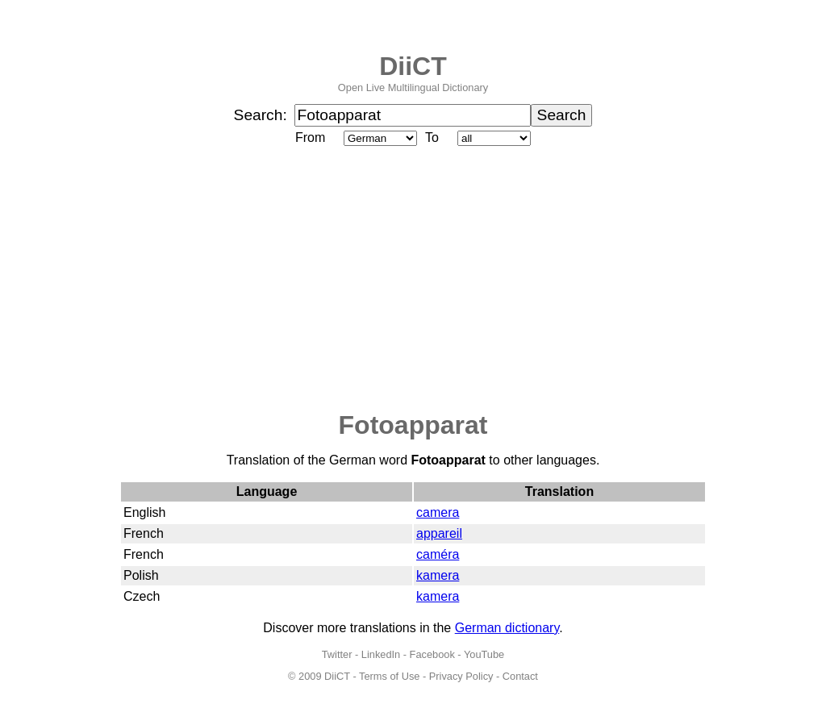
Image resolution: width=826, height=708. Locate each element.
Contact (520, 676)
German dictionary (507, 628)
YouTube (484, 654)
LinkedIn (380, 654)
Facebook (432, 654)
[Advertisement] (413, 280)
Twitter (337, 654)
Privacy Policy (461, 676)
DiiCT (413, 66)
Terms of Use (389, 676)
